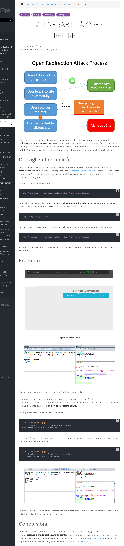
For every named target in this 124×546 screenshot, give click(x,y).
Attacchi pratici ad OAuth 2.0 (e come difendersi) (14, 72)
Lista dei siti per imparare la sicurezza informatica (14, 264)
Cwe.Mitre (73, 515)
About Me (8, 350)
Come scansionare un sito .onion (16, 158)
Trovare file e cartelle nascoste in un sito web (16, 100)
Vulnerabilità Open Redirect (17, 123)
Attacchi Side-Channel (15, 239)
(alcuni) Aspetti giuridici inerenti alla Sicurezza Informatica (14, 254)
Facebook (7, 342)
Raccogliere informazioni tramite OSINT (15, 142)
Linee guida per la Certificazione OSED (13, 208)
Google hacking (12, 293)
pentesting (66, 15)
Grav (19, 378)
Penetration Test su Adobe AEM (15, 63)
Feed (5, 339)
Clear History (9, 360)
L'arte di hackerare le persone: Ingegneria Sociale (14, 275)
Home (47, 5)
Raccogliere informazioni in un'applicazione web (15, 131)
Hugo (4, 381)
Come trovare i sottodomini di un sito (16, 151)
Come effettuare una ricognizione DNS (15, 165)
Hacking (57, 5)
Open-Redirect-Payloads (71, 519)
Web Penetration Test (73, 5)
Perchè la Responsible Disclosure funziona (14, 223)
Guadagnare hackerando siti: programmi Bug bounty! (15, 285)
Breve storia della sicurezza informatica (14, 245)
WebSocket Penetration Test (13, 91)
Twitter (6, 346)
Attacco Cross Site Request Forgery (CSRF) (15, 82)
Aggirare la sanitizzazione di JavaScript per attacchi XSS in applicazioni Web (17, 112)
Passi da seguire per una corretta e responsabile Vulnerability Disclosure (15, 232)
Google (62, 515)
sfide (75, 488)
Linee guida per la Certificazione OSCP (13, 216)
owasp (54, 15)
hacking (43, 15)
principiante (81, 15)
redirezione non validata (48, 162)
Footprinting (12, 171)
